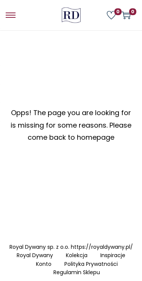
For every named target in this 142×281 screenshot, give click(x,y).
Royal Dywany (35, 255)
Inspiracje (112, 255)
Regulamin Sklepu (76, 272)
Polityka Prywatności (91, 264)
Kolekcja (76, 255)
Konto (43, 264)
